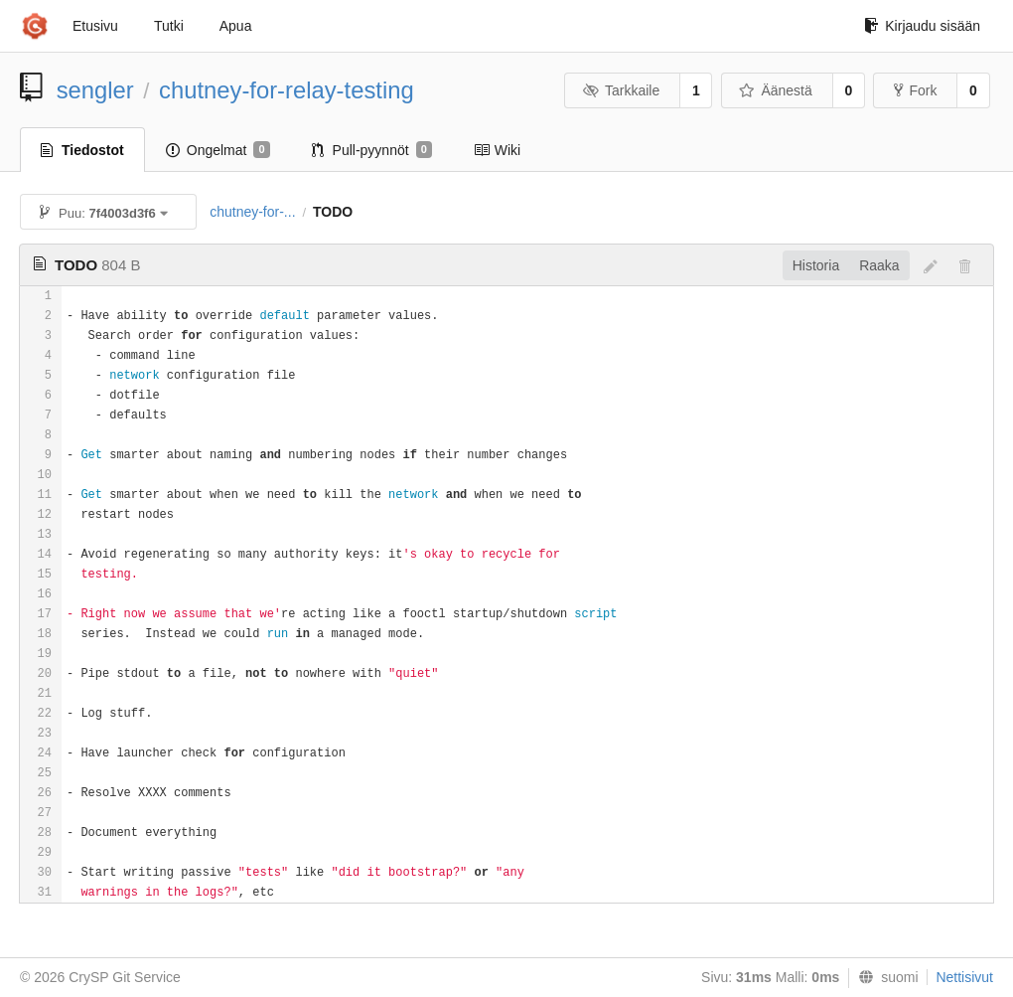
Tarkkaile (620, 90)
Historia (816, 265)
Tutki (169, 26)
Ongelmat (218, 150)
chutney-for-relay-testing (286, 90)
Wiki (497, 150)
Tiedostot (82, 150)
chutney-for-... (252, 212)
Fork (915, 90)
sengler (95, 90)
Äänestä (775, 90)
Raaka (879, 265)
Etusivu (95, 26)
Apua (235, 26)
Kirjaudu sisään (922, 26)
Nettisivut (964, 977)
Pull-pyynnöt (372, 150)
